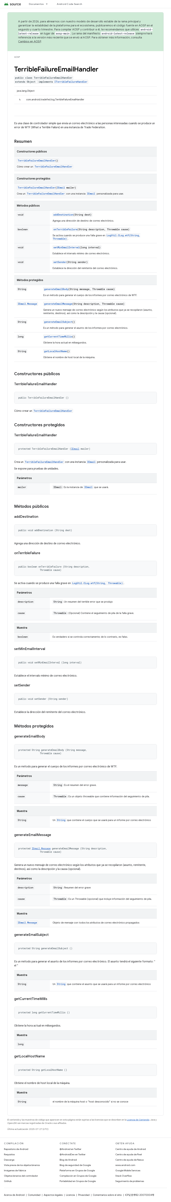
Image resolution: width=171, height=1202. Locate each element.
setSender (59, 262)
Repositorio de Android (16, 1149)
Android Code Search (69, 4)
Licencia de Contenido (138, 1119)
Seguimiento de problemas (129, 1181)
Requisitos (9, 1154)
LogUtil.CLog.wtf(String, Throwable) (97, 583)
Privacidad (84, 1195)
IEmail (61, 187)
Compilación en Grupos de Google (78, 1175)
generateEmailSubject (58, 321)
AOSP (17, 57)
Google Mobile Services (127, 1170)
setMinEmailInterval (66, 247)
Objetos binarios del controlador (21, 1175)
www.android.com (125, 1165)
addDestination (63, 214)
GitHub (8, 1181)
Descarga (9, 1159)
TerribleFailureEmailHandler (36, 160)
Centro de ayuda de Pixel (128, 1154)
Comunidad (34, 1195)
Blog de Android (68, 1159)
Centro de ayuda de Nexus (129, 1159)
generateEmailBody (56, 289)
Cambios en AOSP (29, 41)
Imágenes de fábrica (15, 1170)
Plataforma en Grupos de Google (77, 1170)
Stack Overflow (123, 1175)
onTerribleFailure (65, 229)
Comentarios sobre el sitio (107, 1195)
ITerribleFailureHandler (70, 81)
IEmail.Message (27, 303)
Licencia (70, 1195)
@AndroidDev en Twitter (73, 1154)
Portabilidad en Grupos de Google (78, 1181)
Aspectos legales (53, 1195)
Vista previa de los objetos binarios (22, 1165)
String (61, 820)
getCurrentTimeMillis (58, 336)
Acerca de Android (14, 1195)
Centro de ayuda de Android (130, 1149)
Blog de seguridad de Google (75, 1165)
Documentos (36, 4)
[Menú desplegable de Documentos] (48, 4)
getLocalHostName (55, 351)
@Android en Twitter (70, 1149)
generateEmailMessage (58, 303)
